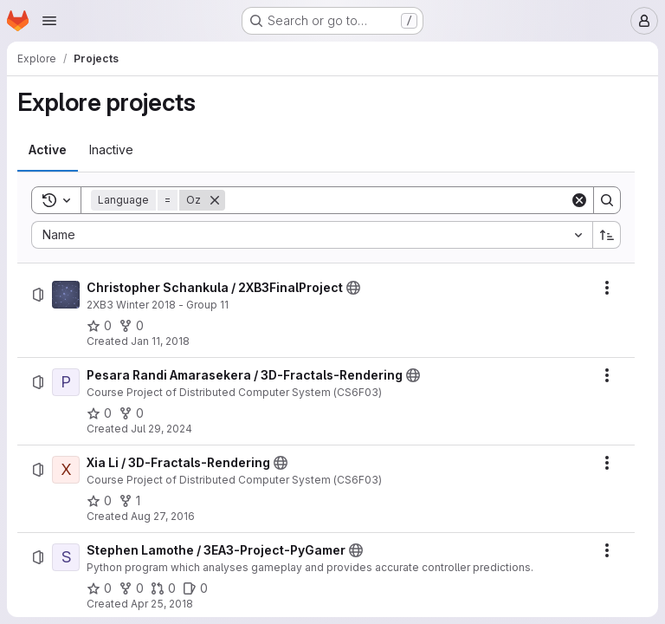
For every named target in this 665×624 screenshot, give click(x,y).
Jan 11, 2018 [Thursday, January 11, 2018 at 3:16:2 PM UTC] (160, 341)
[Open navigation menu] (49, 21)
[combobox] (311, 235)
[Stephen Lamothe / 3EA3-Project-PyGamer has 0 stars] (99, 588)
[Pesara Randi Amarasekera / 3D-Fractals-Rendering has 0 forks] (131, 413)
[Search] (397, 200)
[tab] (47, 150)
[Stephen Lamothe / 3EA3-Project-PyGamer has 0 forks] (131, 588)
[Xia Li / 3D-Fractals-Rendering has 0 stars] (99, 501)
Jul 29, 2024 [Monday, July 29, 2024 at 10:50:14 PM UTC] (161, 428)
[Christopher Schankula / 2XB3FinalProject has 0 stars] (99, 326)
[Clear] (579, 200)
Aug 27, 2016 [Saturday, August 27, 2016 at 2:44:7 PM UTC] (163, 516)
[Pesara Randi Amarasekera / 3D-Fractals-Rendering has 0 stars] (99, 413)
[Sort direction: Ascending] (607, 235)
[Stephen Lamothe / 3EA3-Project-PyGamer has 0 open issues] (195, 588)
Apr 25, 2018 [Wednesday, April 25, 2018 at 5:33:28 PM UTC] (162, 603)
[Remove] (214, 200)
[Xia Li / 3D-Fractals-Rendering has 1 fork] (129, 501)
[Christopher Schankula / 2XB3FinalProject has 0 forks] (131, 326)
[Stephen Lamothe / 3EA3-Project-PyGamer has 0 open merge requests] (163, 588)
